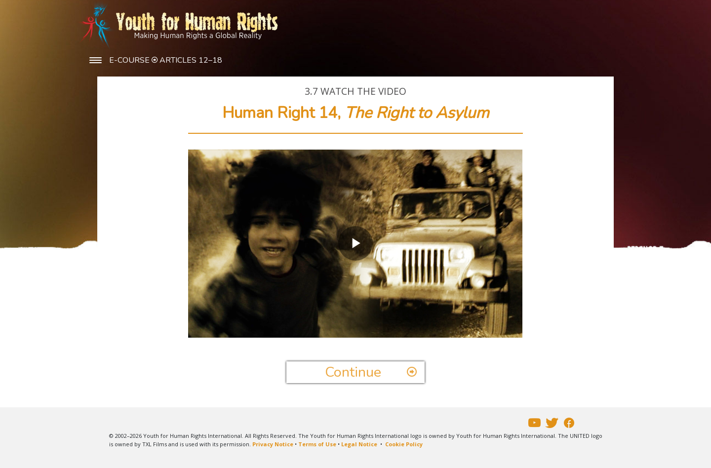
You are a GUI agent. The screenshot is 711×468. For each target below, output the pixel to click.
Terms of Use (317, 444)
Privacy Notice (272, 444)
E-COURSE (130, 60)
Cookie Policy (404, 444)
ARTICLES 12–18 (190, 60)
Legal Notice (359, 444)
